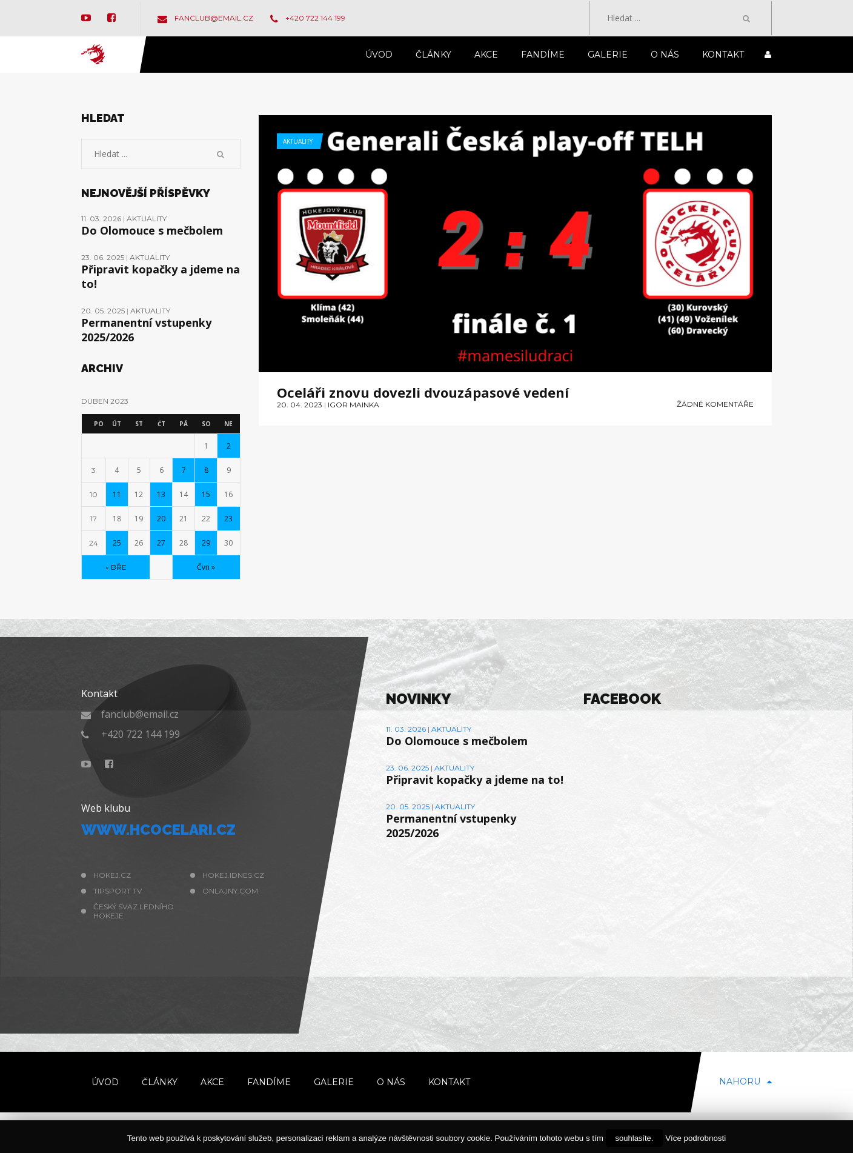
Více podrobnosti (695, 1138)
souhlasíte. (635, 1138)
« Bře (116, 567)
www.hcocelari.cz (158, 829)
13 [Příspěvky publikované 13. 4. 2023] (161, 494)
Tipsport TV (117, 890)
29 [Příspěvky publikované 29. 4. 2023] (206, 543)
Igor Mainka (353, 404)
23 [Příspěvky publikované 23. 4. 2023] (228, 518)
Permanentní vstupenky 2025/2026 (146, 329)
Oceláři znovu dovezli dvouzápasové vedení (423, 392)
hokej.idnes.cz (233, 875)
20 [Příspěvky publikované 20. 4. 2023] (161, 518)
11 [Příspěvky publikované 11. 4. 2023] (117, 494)
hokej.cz (112, 875)
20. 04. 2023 (299, 404)
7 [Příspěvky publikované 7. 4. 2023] (184, 470)
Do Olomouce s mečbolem (152, 230)
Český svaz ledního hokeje (133, 911)
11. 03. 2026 (102, 218)
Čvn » (206, 567)
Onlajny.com (230, 890)
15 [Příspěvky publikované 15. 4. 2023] (206, 494)
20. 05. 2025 (104, 310)
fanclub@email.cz (205, 17)
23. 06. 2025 (103, 257)
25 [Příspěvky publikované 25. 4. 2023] (117, 543)
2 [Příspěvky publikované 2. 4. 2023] (229, 446)
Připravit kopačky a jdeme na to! (160, 276)
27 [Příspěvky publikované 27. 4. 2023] (161, 543)
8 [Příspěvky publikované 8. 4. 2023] (206, 470)
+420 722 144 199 (307, 17)
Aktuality (298, 141)
